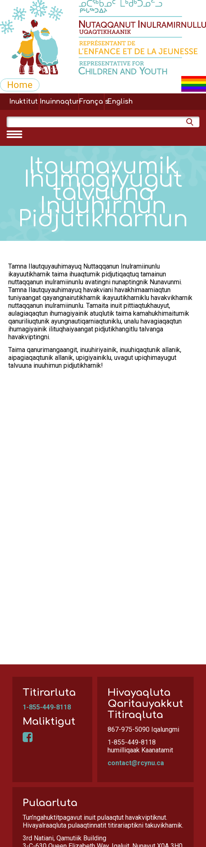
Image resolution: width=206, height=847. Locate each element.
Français (91, 101)
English (120, 101)
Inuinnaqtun (59, 101)
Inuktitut (23, 101)
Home (20, 84)
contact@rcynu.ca (136, 763)
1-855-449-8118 (47, 707)
